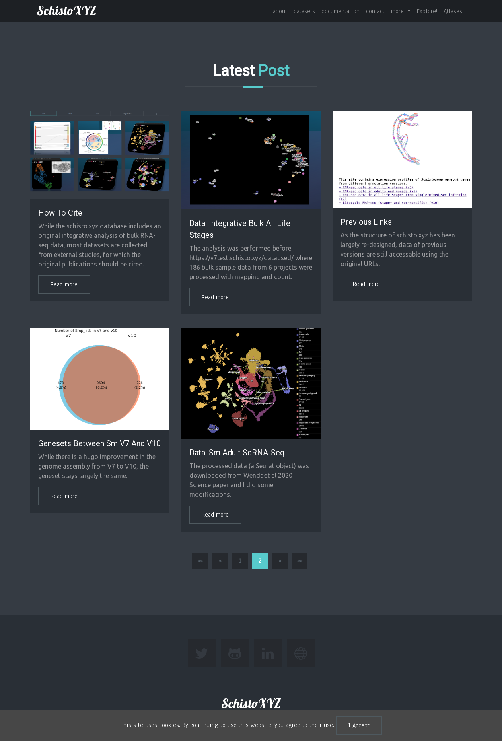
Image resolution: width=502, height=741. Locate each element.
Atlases (453, 11)
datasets (304, 11)
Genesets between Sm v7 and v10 (99, 443)
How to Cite (60, 213)
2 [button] (260, 561)
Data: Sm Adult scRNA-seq (237, 452)
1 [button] (240, 561)
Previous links (366, 222)
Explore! (427, 11)
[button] (200, 561)
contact (375, 11)
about (280, 11)
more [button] (398, 11)
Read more (64, 284)
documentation (340, 11)
